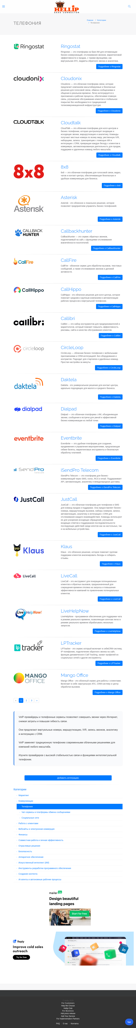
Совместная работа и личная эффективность (41, 840)
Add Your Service (68, 1016)
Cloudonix (71, 78)
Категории (101, 20)
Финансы (23, 834)
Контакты (75, 1024)
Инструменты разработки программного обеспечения (45, 868)
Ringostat (70, 46)
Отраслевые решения (29, 846)
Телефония (27, 806)
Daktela (69, 379)
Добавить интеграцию (68, 778)
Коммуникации (26, 801)
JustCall (69, 499)
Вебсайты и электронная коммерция (37, 829)
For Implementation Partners (67, 1019)
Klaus (66, 546)
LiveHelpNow (75, 611)
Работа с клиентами (28, 823)
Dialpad (69, 409)
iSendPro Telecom (79, 470)
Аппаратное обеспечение (31, 857)
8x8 (64, 167)
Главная (90, 20)
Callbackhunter (76, 231)
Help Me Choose (68, 1006)
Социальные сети (30, 818)
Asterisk (69, 197)
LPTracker (71, 643)
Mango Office (74, 675)
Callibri (68, 318)
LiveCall (69, 575)
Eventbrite (71, 438)
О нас (65, 1024)
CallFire (69, 260)
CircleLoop (72, 347)
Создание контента (28, 874)
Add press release (68, 1013)
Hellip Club (68, 1008)
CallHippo (71, 289)
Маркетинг (24, 795)
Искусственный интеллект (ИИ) (34, 862)
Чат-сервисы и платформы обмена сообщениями (46, 812)
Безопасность (25, 851)
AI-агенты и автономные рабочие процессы (40, 879)
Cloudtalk (71, 122)
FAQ (58, 1024)
